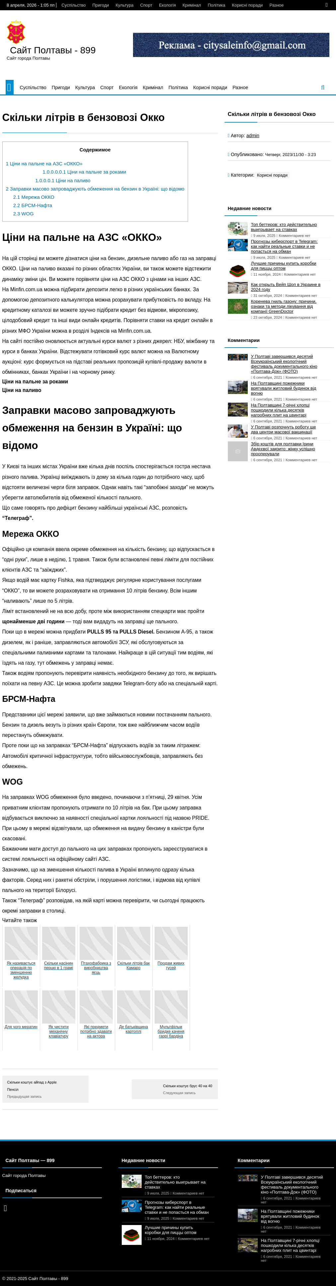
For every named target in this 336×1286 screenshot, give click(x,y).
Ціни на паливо (62, 180)
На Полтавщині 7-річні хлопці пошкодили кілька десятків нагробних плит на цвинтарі (280, 410)
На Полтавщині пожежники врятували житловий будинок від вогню (283, 388)
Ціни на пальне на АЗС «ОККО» (44, 163)
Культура (125, 5)
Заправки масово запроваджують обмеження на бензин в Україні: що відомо (95, 189)
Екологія (167, 5)
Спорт (146, 5)
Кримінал (191, 5)
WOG (23, 213)
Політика (216, 5)
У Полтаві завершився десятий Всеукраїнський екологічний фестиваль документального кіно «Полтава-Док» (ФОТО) (284, 364)
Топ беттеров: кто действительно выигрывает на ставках (284, 227)
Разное (276, 5)
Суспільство (73, 5)
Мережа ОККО (33, 197)
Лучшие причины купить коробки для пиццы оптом (283, 266)
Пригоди (100, 5)
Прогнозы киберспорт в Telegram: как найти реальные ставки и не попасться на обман (284, 246)
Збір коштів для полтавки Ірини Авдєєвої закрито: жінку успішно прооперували (283, 448)
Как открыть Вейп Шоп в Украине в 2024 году (286, 287)
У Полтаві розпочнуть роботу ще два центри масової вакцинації (283, 429)
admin (252, 135)
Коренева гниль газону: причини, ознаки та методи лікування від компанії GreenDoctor (284, 306)
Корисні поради (247, 5)
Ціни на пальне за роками (84, 172)
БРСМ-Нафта (32, 205)
